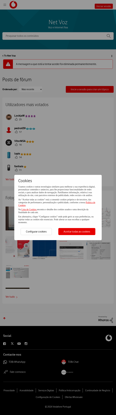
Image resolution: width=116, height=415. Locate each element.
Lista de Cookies (29, 209)
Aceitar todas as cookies (77, 231)
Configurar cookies (36, 231)
